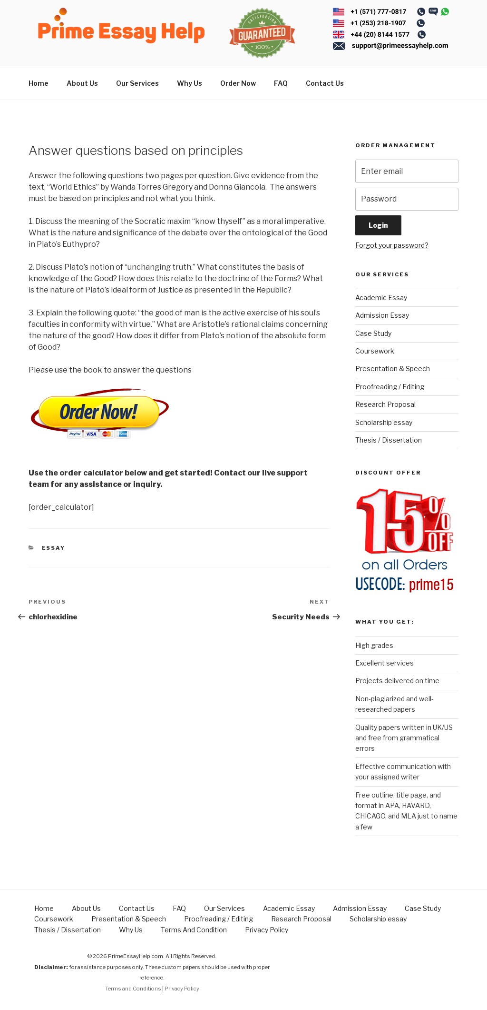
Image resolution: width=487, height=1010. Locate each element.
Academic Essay (381, 297)
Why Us (189, 83)
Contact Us (325, 83)
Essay (54, 548)
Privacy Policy (266, 930)
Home (39, 83)
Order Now (238, 83)
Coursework (374, 351)
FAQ (281, 83)
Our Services (137, 83)
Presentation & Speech (392, 368)
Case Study (373, 333)
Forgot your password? (392, 245)
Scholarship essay (383, 422)
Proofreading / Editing (389, 387)
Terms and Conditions (133, 988)
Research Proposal (385, 404)
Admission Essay (382, 315)
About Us (82, 83)
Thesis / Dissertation (388, 440)
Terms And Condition (194, 930)
